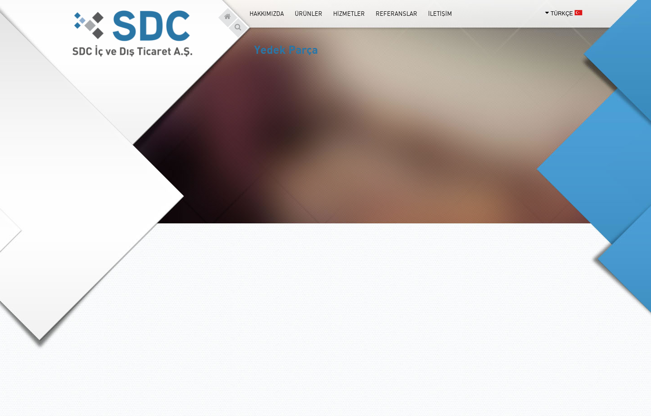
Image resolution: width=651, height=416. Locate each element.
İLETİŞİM (440, 13)
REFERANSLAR (396, 13)
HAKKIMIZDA (267, 13)
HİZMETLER (349, 13)
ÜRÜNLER (308, 13)
